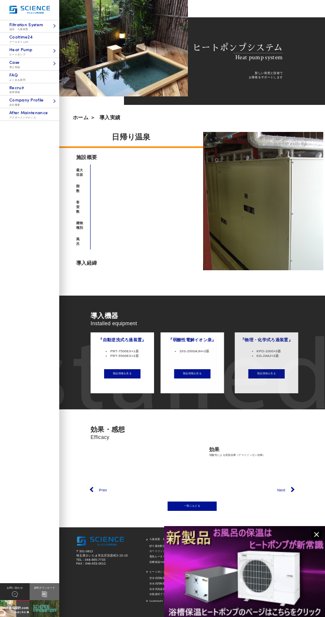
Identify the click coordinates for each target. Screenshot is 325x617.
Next (281, 490)
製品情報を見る (132, 373)
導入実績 (109, 118)
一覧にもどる (192, 505)
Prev (103, 490)
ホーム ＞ (84, 118)
